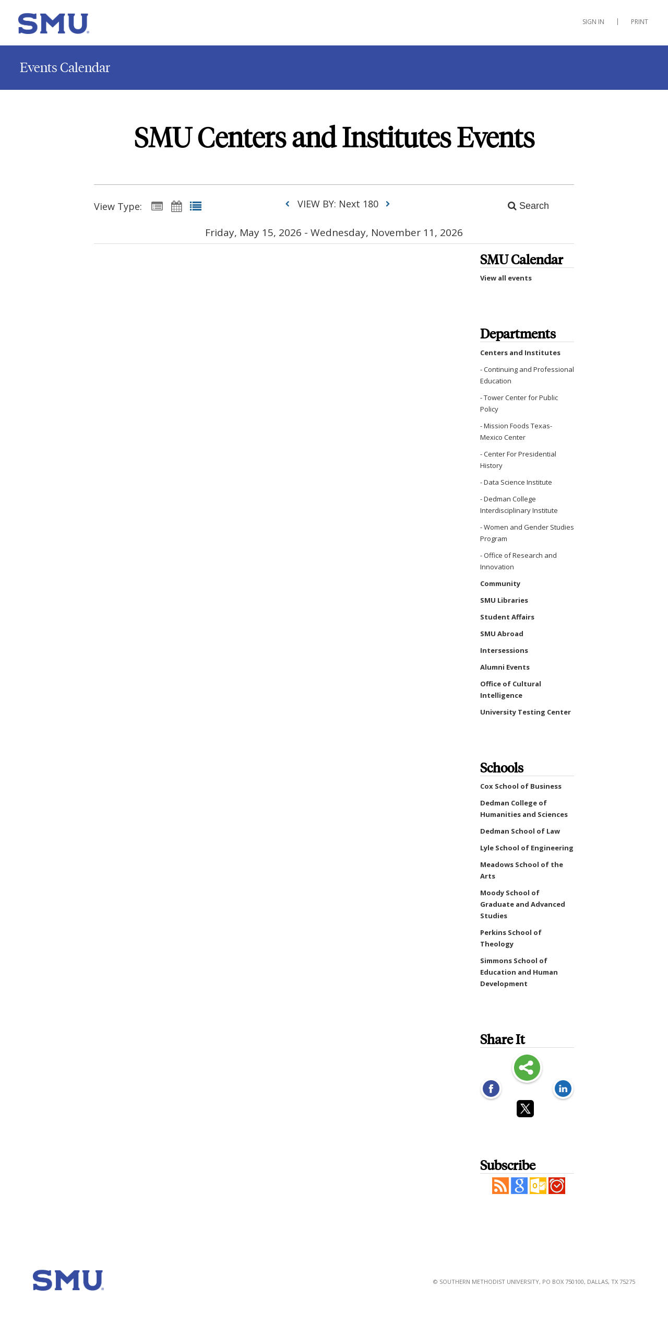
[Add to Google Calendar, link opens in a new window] (519, 1191)
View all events (506, 278)
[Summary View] (157, 206)
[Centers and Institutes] (70, 25)
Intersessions (504, 650)
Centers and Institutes (520, 352)
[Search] (523, 206)
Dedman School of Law (520, 831)
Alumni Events (505, 667)
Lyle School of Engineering (527, 847)
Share (527, 1068)
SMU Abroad (501, 633)
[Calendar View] (176, 206)
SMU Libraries (504, 600)
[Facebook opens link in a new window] (491, 1090)
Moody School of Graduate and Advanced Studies (522, 904)
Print (639, 21)
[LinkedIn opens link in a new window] (563, 1090)
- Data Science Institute (516, 482)
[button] (500, 1191)
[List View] (195, 206)
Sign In (593, 21)
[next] (388, 204)
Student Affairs (507, 617)
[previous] (289, 204)
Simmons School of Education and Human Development (519, 972)
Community (500, 583)
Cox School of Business (521, 786)
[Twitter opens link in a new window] (527, 1110)
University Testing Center (525, 712)
